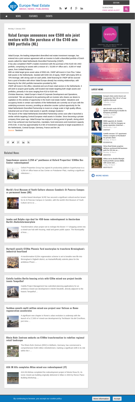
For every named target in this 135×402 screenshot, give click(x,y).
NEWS (18, 16)
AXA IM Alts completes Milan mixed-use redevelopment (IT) (36, 367)
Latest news (97, 89)
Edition (116, 2)
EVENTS (49, 16)
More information (101, 399)
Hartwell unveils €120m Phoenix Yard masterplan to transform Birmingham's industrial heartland (45, 250)
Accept (117, 399)
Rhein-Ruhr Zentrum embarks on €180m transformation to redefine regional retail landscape (45, 339)
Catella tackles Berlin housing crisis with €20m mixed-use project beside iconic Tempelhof (44, 280)
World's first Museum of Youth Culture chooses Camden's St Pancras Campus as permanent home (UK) (45, 191)
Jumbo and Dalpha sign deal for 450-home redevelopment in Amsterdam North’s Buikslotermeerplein (43, 220)
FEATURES (33, 16)
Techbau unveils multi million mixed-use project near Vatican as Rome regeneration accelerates (42, 309)
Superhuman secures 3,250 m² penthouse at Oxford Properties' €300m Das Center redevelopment (44, 161)
